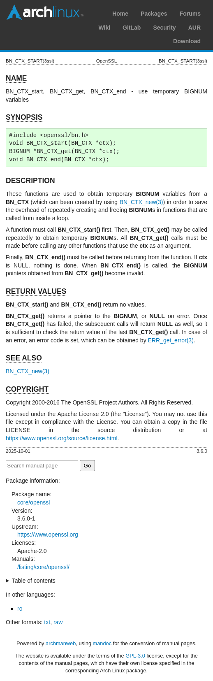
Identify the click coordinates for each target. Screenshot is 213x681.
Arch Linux (45, 12)
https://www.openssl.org (47, 534)
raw (58, 622)
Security (164, 27)
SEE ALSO (24, 358)
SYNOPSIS (24, 117)
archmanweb (61, 643)
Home (120, 13)
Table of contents (34, 580)
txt (47, 622)
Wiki (104, 27)
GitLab (132, 27)
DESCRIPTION (30, 181)
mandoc (102, 643)
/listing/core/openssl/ (43, 567)
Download (187, 41)
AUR (194, 27)
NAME (16, 78)
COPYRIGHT (27, 389)
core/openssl (33, 502)
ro (19, 608)
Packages (154, 13)
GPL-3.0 (135, 656)
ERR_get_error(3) (171, 340)
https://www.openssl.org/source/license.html (62, 438)
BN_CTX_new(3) (141, 202)
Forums (190, 13)
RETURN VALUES (36, 291)
